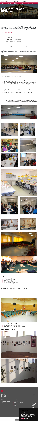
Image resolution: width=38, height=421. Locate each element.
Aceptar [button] (22, 418)
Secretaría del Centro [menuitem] (31, 3)
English (33, 1)
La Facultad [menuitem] (3, 3)
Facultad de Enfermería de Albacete (19, 1)
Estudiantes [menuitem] (16, 3)
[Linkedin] (5, 402)
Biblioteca (33, 394)
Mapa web (10, 419)
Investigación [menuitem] (23, 3)
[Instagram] (7, 402)
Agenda (15, 397)
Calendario (21, 400)
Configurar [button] (26, 418)
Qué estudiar (22, 393)
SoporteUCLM (4, 399)
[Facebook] (3, 402)
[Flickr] (9, 402)
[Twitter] (4, 402)
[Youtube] (8, 402)
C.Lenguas (27, 399)
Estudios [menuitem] (9, 3)
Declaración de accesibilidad (4, 419)
